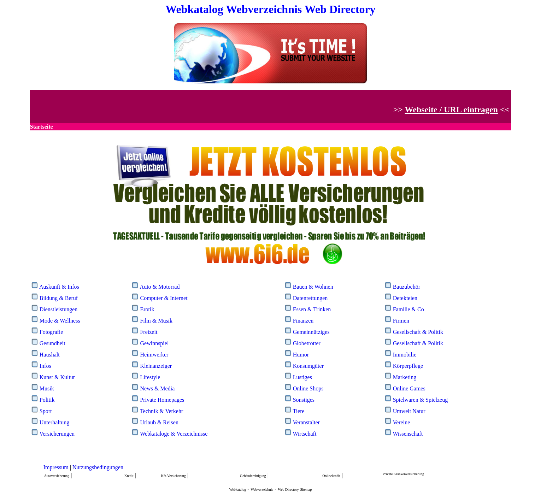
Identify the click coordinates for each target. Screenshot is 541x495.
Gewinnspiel (154, 343)
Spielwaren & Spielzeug (420, 400)
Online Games (409, 388)
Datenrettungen (310, 298)
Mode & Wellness (60, 321)
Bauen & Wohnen (313, 287)
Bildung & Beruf (59, 298)
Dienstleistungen (59, 309)
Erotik (147, 309)
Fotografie (51, 332)
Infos (45, 366)
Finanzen (303, 321)
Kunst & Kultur (57, 377)
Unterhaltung (54, 422)
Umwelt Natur (409, 411)
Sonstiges (303, 400)
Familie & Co (408, 309)
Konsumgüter (308, 366)
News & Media (157, 388)
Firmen (401, 321)
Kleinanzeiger (156, 366)
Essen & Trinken (312, 309)
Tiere (298, 411)
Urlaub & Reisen (159, 422)
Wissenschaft (408, 434)
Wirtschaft (304, 434)
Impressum (56, 467)
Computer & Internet (163, 298)
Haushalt (50, 355)
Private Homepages (162, 400)
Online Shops (308, 388)
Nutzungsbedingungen (97, 467)
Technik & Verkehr (161, 411)
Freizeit (148, 332)
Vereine (401, 422)
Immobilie (405, 355)
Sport (46, 411)
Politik (47, 400)
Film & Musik (156, 321)
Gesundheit (52, 343)
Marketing (405, 377)
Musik (47, 388)
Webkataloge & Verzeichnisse (173, 434)
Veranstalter (306, 422)
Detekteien (405, 298)
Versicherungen (57, 434)
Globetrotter (307, 343)
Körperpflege (408, 366)
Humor (301, 355)
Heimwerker (154, 355)
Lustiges (302, 377)
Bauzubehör (406, 287)
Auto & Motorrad (160, 287)
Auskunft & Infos (59, 287)
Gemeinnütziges (311, 332)
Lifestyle (150, 377)
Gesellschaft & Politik (418, 332)
